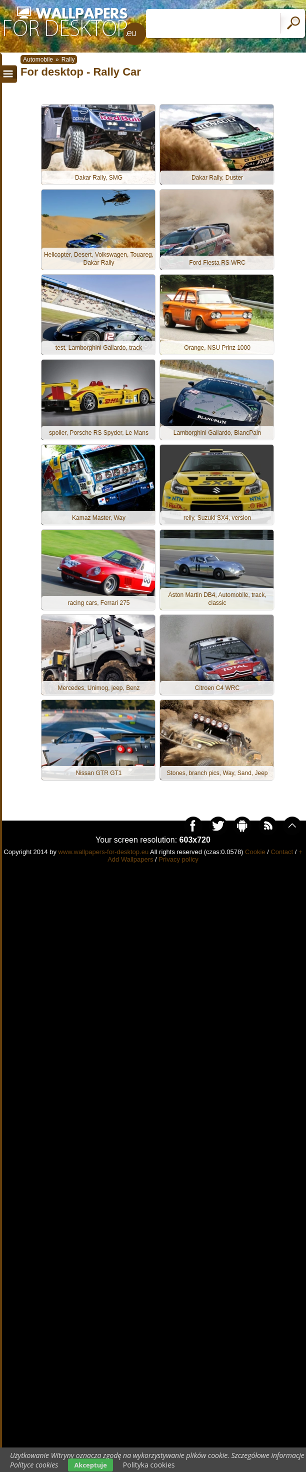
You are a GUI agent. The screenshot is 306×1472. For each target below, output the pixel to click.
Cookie (255, 852)
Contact (281, 852)
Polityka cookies (149, 1464)
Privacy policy (178, 859)
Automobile (38, 59)
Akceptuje (90, 1464)
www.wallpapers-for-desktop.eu (103, 852)
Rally (68, 59)
